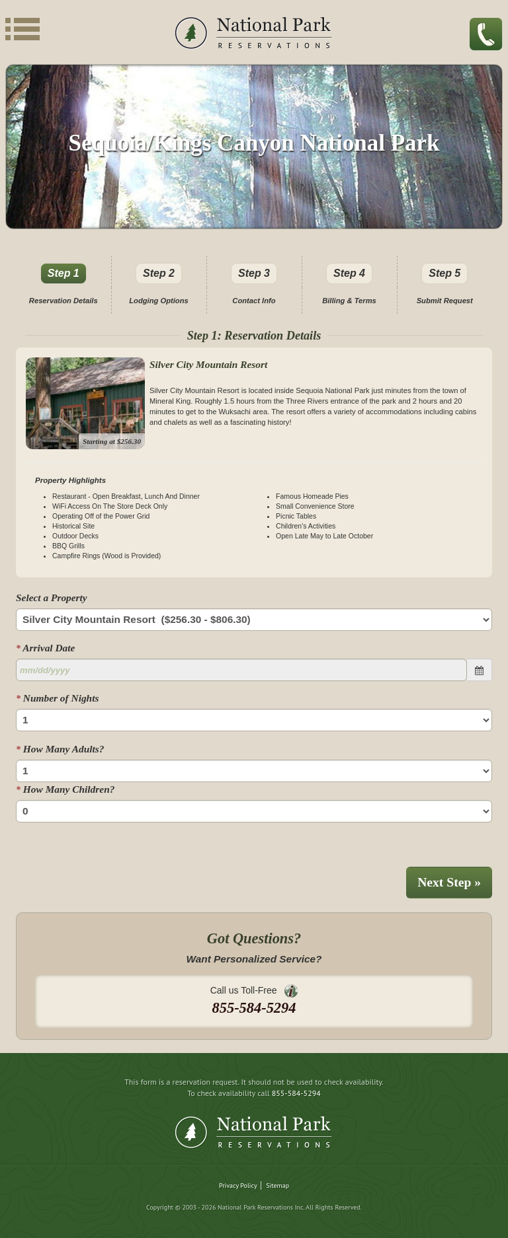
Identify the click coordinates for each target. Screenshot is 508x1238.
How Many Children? (65, 789)
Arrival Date (45, 647)
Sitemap (277, 1185)
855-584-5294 (296, 1093)
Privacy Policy (238, 1185)
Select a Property (51, 597)
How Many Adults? (60, 748)
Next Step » (449, 882)
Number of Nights (57, 698)
